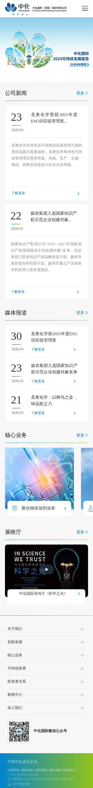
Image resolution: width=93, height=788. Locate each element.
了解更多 (18, 193)
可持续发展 (16, 668)
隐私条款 (27, 770)
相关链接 (41, 770)
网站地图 (55, 770)
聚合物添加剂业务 (38, 508)
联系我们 (69, 770)
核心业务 (14, 655)
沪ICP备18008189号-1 (61, 779)
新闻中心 (14, 695)
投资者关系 (16, 681)
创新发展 (14, 642)
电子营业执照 (21, 784)
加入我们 (14, 708)
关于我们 (14, 629)
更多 (80, 93)
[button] (19, 77)
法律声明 (13, 770)
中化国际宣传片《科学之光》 (43, 593)
